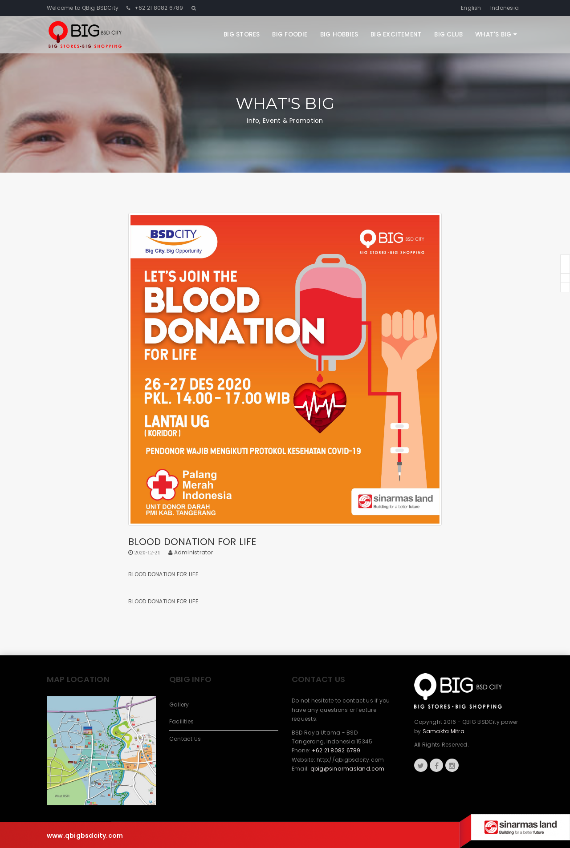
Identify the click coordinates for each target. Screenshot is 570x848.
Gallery (179, 704)
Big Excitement (396, 34)
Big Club (448, 34)
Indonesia (504, 8)
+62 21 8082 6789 (158, 8)
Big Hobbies (339, 34)
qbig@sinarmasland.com (347, 768)
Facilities (181, 721)
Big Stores (242, 34)
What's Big (496, 34)
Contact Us (185, 739)
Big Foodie (289, 34)
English (471, 8)
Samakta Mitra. (444, 731)
